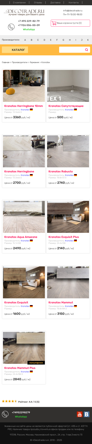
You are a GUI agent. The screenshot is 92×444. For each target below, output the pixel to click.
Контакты (74, 2)
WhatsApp (29, 29)
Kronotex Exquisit (16, 302)
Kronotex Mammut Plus (19, 368)
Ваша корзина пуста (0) (69, 23)
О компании (19, 2)
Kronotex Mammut (61, 302)
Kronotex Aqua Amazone (20, 237)
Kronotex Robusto (61, 171)
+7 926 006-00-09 (29, 25)
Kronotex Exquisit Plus (64, 237)
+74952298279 (21, 412)
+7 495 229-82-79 (29, 21)
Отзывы (38, 2)
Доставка (55, 2)
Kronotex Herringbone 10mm (23, 106)
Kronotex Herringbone (19, 171)
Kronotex (27, 109)
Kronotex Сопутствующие (66, 106)
